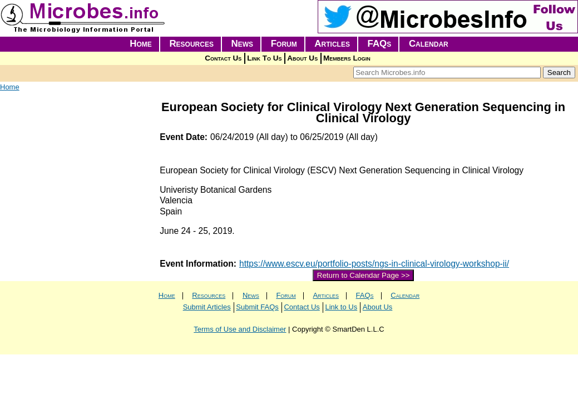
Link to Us (341, 307)
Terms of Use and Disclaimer (240, 329)
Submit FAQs (257, 307)
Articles (332, 43)
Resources (191, 43)
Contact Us (223, 58)
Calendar (428, 43)
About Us (302, 58)
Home (141, 43)
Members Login (346, 58)
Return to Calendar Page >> (363, 275)
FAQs (380, 43)
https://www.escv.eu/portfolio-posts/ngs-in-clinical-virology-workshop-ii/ (374, 263)
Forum (284, 43)
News (242, 43)
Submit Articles (207, 307)
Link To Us (264, 58)
